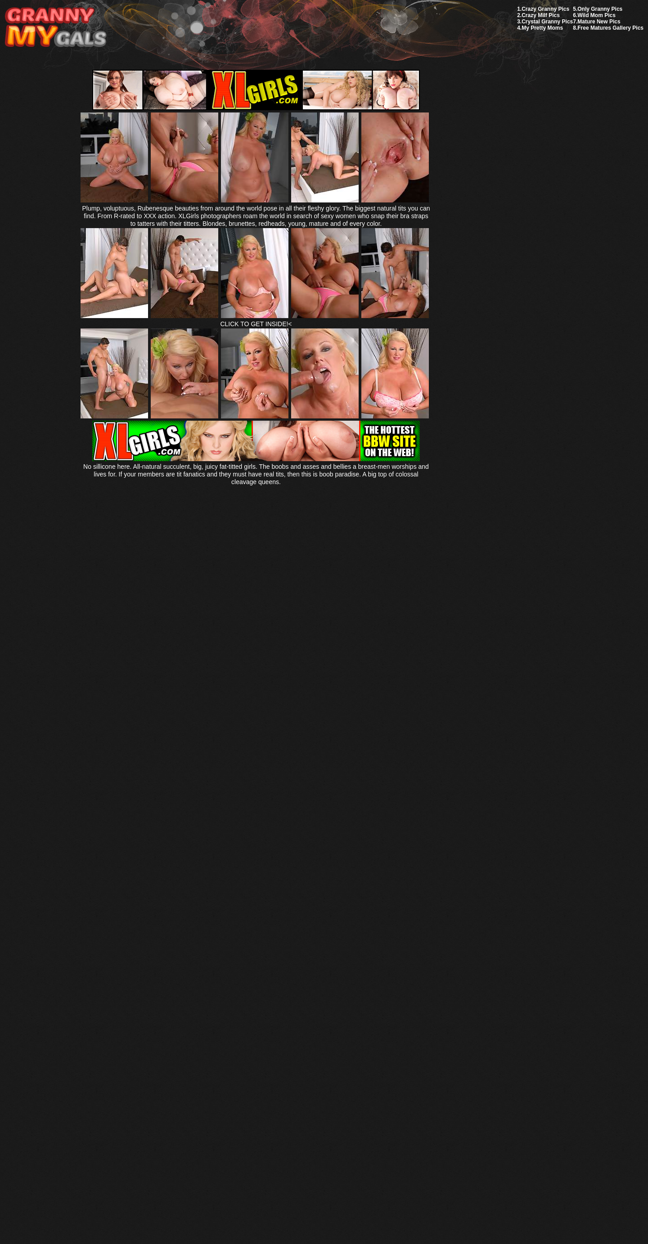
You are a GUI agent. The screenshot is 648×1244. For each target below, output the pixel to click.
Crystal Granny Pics (547, 21)
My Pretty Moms (542, 28)
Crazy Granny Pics (545, 9)
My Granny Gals (55, 28)
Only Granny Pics (599, 9)
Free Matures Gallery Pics (610, 28)
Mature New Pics (598, 21)
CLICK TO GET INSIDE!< (256, 324)
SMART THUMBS (340, 1031)
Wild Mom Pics (596, 15)
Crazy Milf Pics (541, 15)
